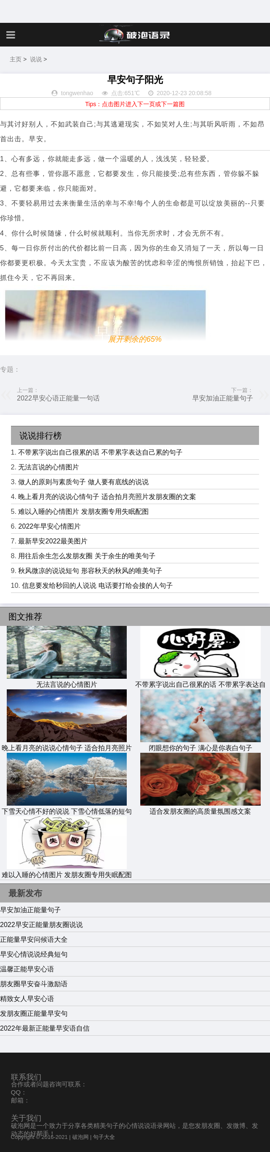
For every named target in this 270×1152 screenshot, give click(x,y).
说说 (36, 59)
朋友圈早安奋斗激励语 (34, 983)
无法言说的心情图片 (48, 467)
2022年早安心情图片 (49, 526)
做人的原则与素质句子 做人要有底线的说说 (83, 481)
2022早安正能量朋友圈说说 (41, 924)
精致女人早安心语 (27, 998)
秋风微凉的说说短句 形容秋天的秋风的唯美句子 (90, 570)
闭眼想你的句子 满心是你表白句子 (200, 744)
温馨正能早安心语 (27, 969)
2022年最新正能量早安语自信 (45, 1028)
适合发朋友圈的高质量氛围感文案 (200, 807)
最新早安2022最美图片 (52, 541)
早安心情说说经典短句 (34, 954)
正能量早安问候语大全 (34, 939)
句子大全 (104, 1137)
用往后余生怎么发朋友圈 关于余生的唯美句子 (86, 556)
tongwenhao (77, 93)
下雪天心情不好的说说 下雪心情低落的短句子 (67, 812)
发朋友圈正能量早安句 (34, 1013)
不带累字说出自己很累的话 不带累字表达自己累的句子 (100, 452)
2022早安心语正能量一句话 (58, 398)
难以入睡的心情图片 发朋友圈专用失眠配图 (83, 511)
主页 (16, 59)
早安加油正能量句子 (222, 398)
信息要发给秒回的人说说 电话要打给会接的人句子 (97, 585)
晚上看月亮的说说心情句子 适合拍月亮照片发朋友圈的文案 (107, 496)
